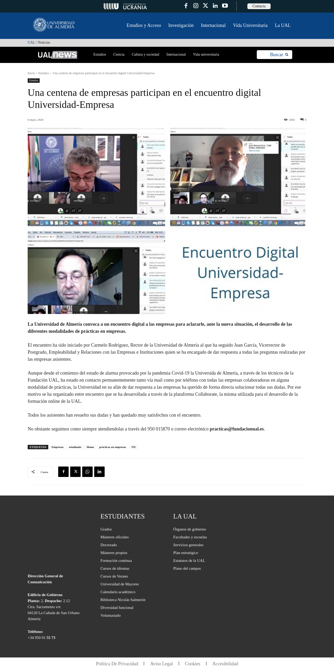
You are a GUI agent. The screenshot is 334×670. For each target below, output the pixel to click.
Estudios (43, 73)
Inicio (31, 73)
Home (90, 446)
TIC (133, 446)
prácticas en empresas (112, 446)
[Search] (279, 54)
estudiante (75, 446)
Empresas (57, 446)
